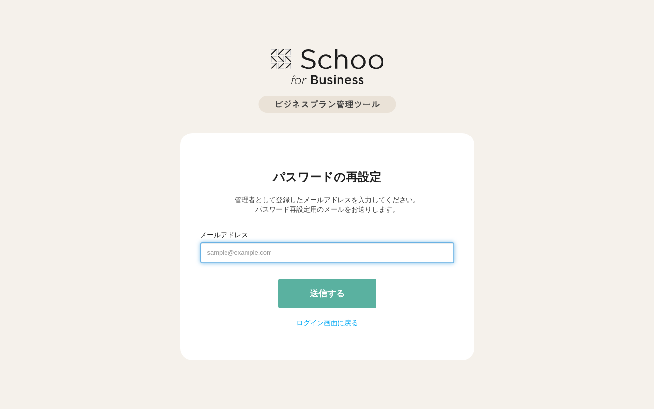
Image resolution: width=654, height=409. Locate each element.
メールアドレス (224, 235)
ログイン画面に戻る (327, 323)
